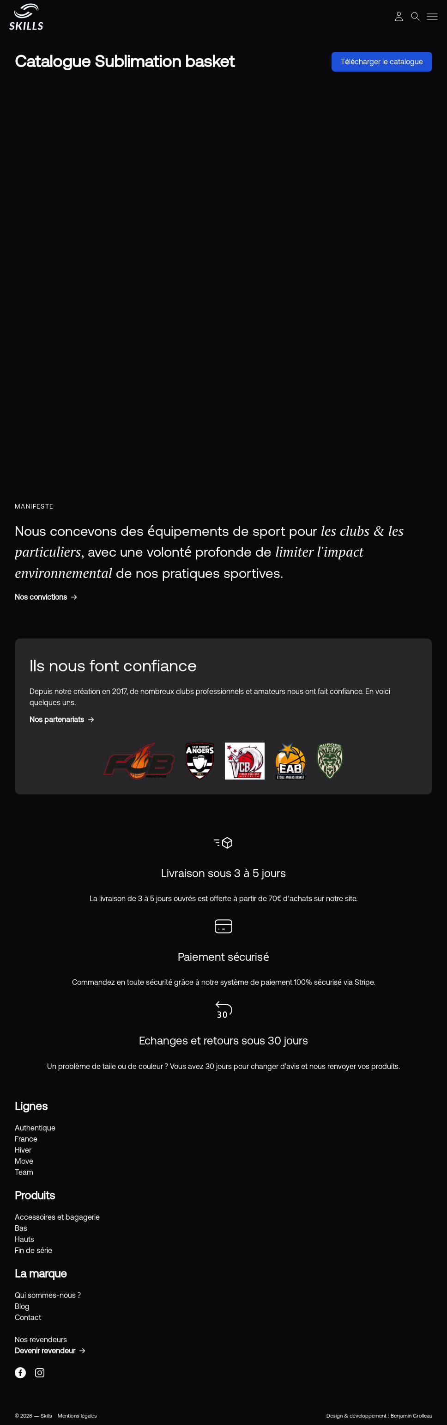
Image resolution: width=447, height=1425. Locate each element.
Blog (22, 1306)
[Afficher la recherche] (415, 16)
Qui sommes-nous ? (48, 1295)
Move (24, 1161)
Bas (21, 1228)
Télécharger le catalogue (382, 61)
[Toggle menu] (432, 16)
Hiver (23, 1150)
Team (24, 1172)
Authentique (35, 1128)
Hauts (24, 1239)
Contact (28, 1317)
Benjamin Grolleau (411, 1416)
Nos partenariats (57, 719)
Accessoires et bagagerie (57, 1217)
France (26, 1139)
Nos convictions (41, 597)
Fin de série (33, 1250)
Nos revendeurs (41, 1339)
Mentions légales (77, 1416)
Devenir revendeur (45, 1350)
